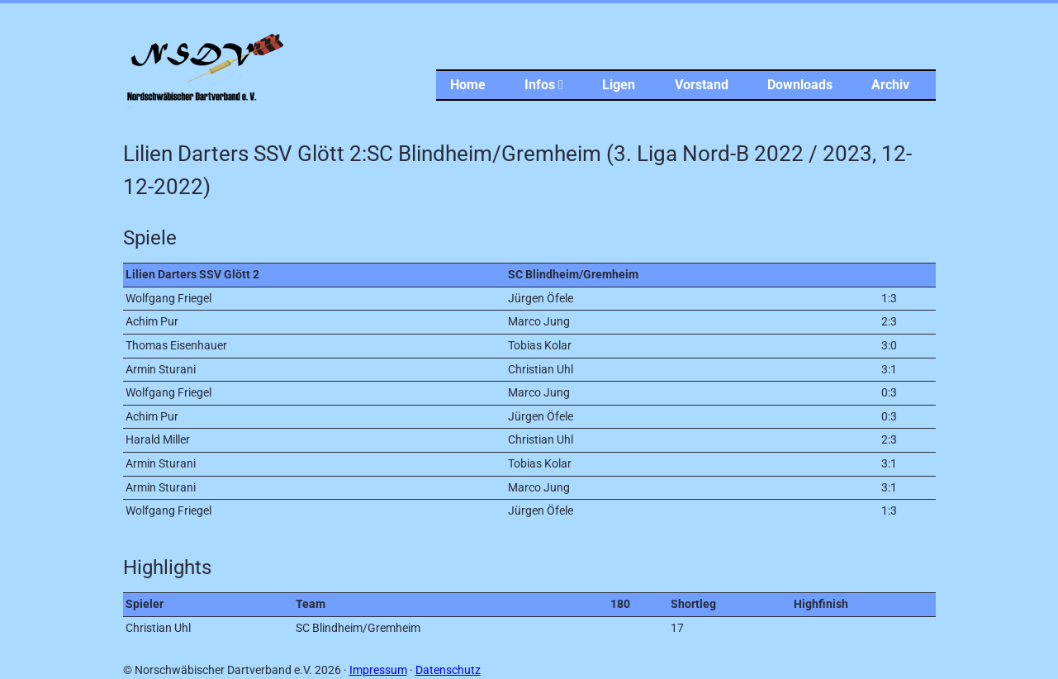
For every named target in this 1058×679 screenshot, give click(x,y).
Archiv (890, 85)
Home (468, 85)
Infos (543, 85)
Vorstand (701, 85)
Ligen (618, 85)
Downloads (800, 85)
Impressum (378, 670)
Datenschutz (448, 670)
